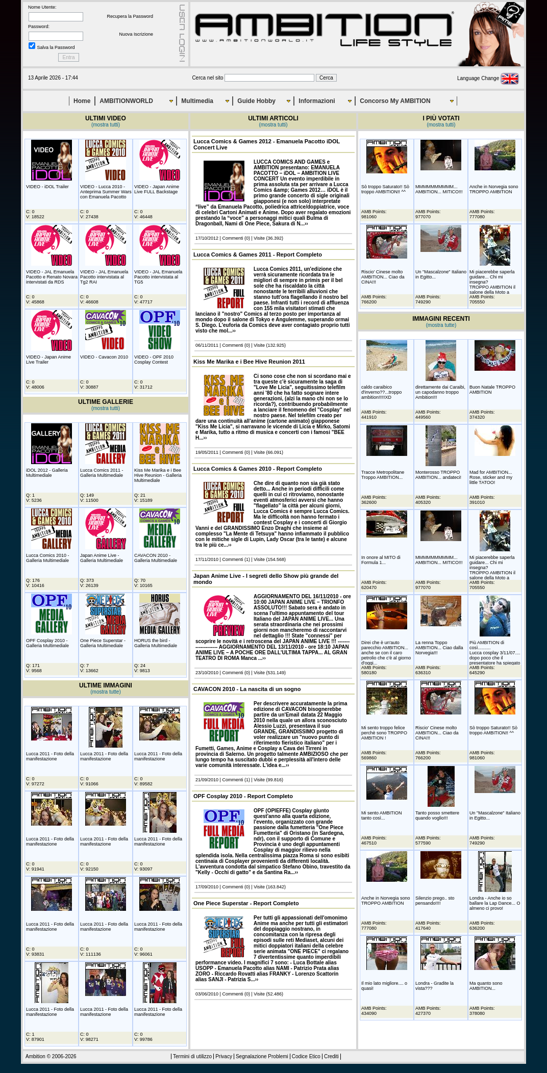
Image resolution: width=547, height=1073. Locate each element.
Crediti (331, 1056)
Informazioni (317, 101)
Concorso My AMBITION (395, 101)
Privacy (223, 1056)
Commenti (232, 238)
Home (81, 101)
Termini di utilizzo (192, 1056)
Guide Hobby (256, 101)
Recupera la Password (130, 16)
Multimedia (197, 101)
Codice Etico (306, 1056)
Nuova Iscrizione (136, 34)
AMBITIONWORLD (126, 101)
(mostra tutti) (105, 124)
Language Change (488, 78)
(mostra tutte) (105, 692)
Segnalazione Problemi (262, 1056)
